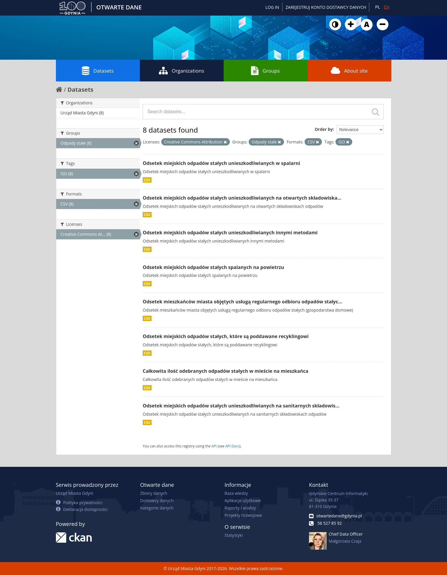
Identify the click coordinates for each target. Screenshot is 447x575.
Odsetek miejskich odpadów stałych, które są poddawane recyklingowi (226, 336)
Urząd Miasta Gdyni (74, 493)
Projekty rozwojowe (243, 515)
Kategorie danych (156, 508)
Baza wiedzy (236, 493)
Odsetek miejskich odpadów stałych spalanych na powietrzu (213, 267)
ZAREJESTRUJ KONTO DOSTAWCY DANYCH (326, 7)
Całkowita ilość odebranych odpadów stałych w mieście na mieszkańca (225, 371)
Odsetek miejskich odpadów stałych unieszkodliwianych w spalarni (221, 163)
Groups (265, 70)
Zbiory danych (153, 493)
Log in (272, 7)
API (214, 446)
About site (349, 70)
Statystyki (234, 535)
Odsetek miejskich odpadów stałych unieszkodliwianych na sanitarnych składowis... (241, 405)
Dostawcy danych (156, 500)
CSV (147, 180)
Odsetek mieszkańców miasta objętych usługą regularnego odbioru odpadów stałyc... (242, 301)
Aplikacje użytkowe (243, 500)
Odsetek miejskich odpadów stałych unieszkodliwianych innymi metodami (230, 232)
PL (377, 7)
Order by (324, 129)
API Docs (232, 446)
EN (386, 7)
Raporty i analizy (240, 508)
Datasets (98, 70)
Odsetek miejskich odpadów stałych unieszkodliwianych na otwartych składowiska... (242, 198)
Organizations (181, 70)
